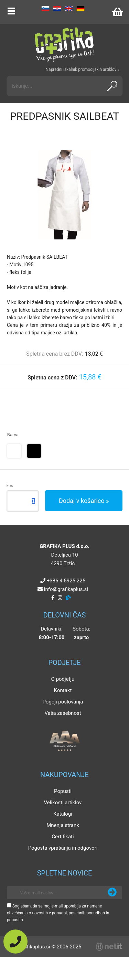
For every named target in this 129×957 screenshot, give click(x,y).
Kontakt (63, 690)
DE (80, 8)
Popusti (63, 791)
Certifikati (63, 837)
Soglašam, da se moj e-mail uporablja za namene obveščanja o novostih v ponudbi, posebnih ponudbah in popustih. (58, 913)
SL (45, 8)
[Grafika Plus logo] (65, 45)
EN (69, 8)
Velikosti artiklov (63, 802)
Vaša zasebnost (62, 713)
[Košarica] (117, 12)
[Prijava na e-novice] (112, 892)
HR (57, 8)
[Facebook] (52, 598)
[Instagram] (60, 598)
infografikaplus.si (66, 589)
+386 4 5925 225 (66, 581)
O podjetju (63, 679)
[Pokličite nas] (15, 941)
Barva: (13, 434)
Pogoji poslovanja (62, 702)
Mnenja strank (62, 825)
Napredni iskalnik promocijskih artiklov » (82, 69)
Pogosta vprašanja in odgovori (63, 848)
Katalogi (62, 814)
